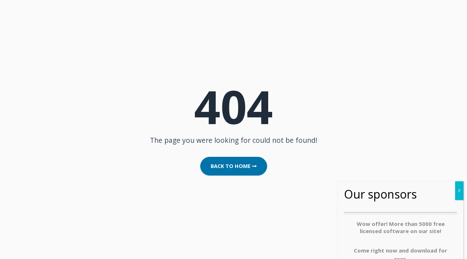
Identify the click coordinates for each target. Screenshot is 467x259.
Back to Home (234, 166)
